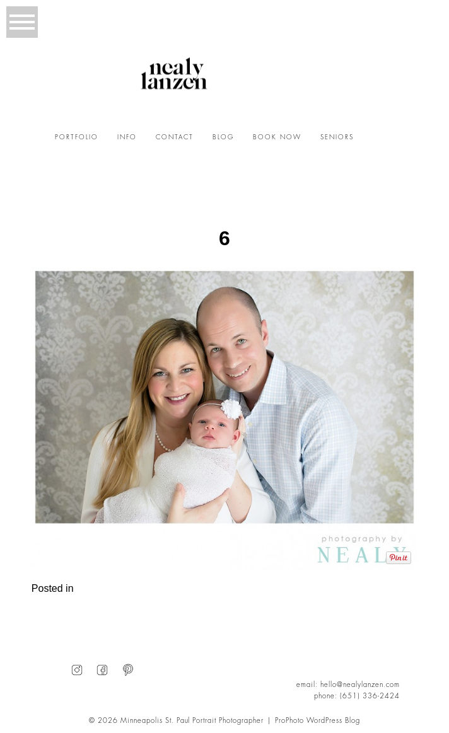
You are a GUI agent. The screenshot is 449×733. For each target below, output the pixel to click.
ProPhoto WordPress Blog (317, 720)
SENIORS (337, 137)
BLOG (223, 137)
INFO (127, 137)
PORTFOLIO (76, 137)
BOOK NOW (277, 137)
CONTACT (175, 137)
